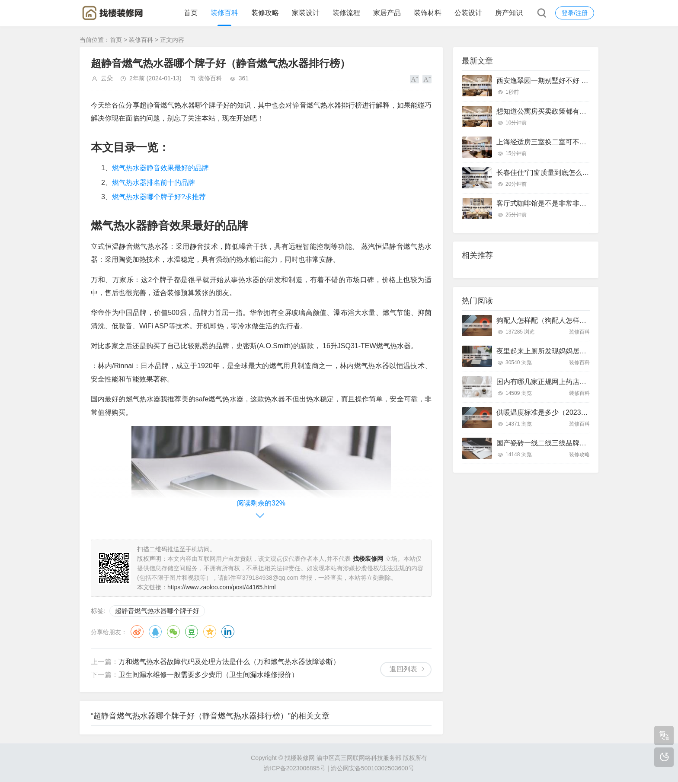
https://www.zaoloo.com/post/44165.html (221, 587)
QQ (155, 631)
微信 (173, 631)
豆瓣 (191, 631)
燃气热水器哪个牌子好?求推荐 (159, 196)
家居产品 (387, 12)
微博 (137, 631)
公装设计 (468, 12)
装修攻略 (265, 12)
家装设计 (306, 12)
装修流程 (346, 12)
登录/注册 (575, 13)
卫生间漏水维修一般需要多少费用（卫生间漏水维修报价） (208, 674)
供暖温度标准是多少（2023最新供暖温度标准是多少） (580, 412)
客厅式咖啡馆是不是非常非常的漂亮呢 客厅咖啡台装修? (582, 203)
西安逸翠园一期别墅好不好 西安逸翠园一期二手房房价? (582, 80)
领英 (227, 631)
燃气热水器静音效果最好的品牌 (160, 168)
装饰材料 (427, 12)
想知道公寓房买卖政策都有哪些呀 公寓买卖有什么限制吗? (585, 111)
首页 (191, 12)
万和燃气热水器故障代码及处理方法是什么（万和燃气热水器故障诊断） (229, 661)
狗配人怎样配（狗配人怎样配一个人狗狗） (562, 320)
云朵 (107, 78)
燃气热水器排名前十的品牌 (153, 182)
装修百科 (224, 12)
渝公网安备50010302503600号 (372, 768)
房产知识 (509, 12)
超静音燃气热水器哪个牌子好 (157, 610)
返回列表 (403, 669)
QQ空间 (209, 631)
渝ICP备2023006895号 (295, 768)
